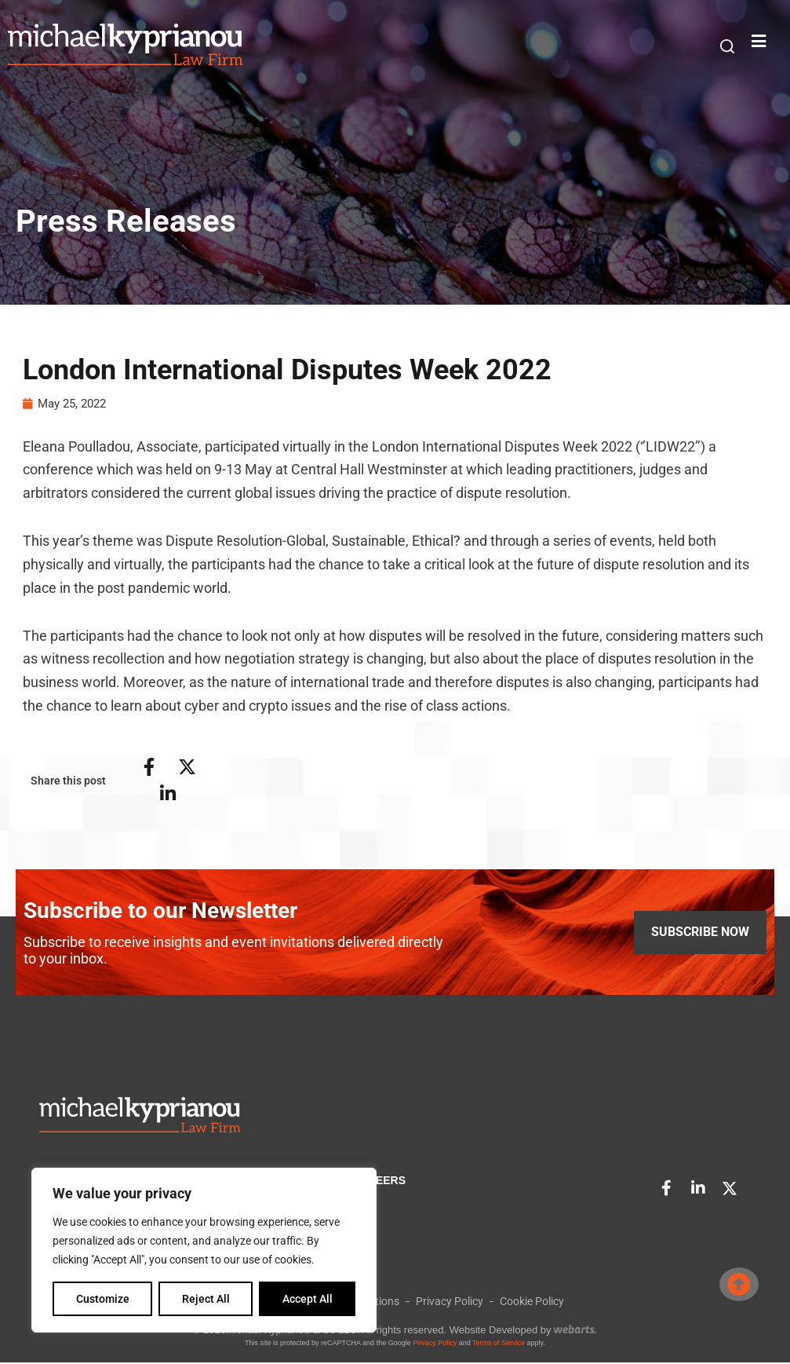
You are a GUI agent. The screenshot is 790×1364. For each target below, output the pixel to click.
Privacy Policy (435, 1344)
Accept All (307, 1299)
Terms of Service (498, 1344)
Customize (102, 1299)
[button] (727, 45)
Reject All (206, 1299)
